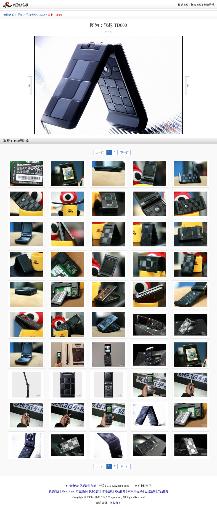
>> (187, 85)
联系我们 (94, 491)
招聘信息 (107, 491)
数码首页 (183, 4)
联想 (42, 14)
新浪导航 (209, 4)
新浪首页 (196, 4)
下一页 (124, 152)
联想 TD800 (11, 141)
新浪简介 (54, 491)
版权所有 (115, 502)
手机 (20, 14)
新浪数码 (8, 14)
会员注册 (150, 491)
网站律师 (119, 491)
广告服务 (81, 491)
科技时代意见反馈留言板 (81, 485)
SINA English (135, 491)
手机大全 (31, 14)
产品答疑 (162, 491)
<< (29, 85)
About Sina (67, 491)
